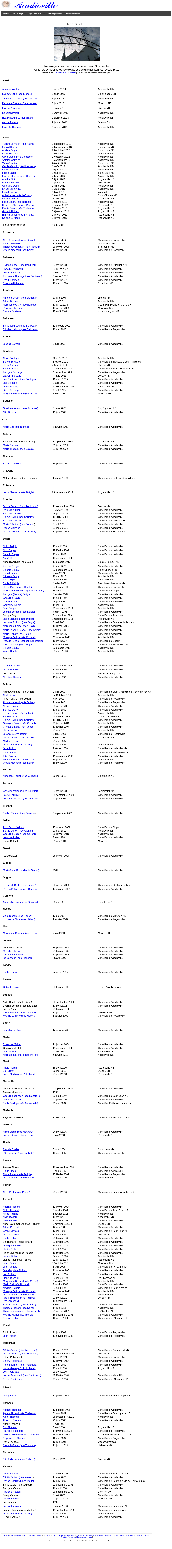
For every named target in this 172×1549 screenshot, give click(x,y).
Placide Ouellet (11, 1149)
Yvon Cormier (9, 163)
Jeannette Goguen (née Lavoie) (19, 98)
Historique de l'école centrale (114, 1535)
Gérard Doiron (10, 198)
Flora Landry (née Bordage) (17, 202)
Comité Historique (29, 1535)
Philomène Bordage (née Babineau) (22, 276)
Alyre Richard (10, 1217)
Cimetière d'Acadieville (74, 14)
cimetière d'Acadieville (66, 73)
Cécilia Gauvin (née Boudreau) (19, 166)
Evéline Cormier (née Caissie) (18, 176)
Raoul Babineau (11, 280)
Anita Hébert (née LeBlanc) (17, 195)
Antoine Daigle (11, 566)
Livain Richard (10, 169)
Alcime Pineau (10, 122)
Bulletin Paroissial (143, 1535)
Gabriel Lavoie (11, 987)
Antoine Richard (11, 182)
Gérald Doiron (9, 147)
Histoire (39, 1535)
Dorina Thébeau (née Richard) (18, 205)
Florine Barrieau (11, 108)
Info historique (19, 14)
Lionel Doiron (9, 192)
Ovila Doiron (9, 748)
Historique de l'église (96, 1535)
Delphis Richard (11, 1234)
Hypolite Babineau (13, 269)
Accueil (6, 14)
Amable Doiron (10, 179)
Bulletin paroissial (54, 14)
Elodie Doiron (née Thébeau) (18, 208)
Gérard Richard (10, 211)
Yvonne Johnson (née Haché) (18, 144)
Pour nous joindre (16, 1535)
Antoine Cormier (11, 160)
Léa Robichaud (11, 1371)
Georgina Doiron (11, 185)
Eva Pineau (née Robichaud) (18, 117)
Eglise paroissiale (37, 14)
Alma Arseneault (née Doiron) (19, 240)
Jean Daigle (9, 608)
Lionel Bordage (11, 386)
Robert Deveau (10, 113)
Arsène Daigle (10, 150)
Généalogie (47, 1535)
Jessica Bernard (12, 344)
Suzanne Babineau (13, 283)
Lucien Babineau (12, 272)
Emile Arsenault (11, 243)
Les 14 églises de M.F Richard (77, 1535)
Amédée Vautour (11, 89)
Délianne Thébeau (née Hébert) (19, 103)
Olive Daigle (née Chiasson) (17, 156)
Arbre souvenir (130, 1535)
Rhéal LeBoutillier (11, 189)
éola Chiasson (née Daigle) (19, 492)
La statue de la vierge (84, 1537)
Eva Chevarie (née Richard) (17, 94)
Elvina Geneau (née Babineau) (19, 265)
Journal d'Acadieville (59, 1535)
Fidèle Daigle (9, 173)
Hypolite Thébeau (12, 127)
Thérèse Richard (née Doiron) (19, 759)
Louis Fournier (10, 153)
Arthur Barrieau (11, 301)
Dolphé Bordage (11, 218)
